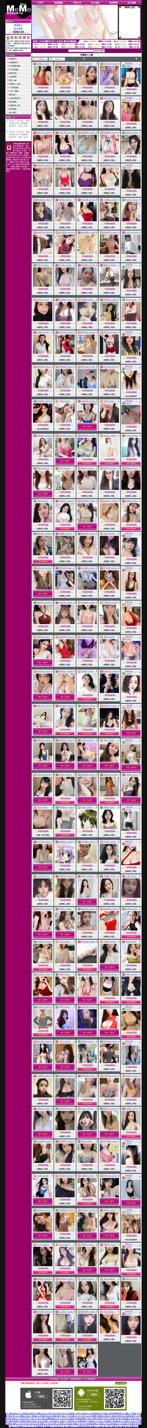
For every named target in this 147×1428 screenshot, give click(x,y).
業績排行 (13, 59)
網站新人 (13, 95)
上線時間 (13, 77)
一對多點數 (13, 87)
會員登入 (18, 25)
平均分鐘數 (13, 69)
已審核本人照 (14, 105)
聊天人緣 (13, 80)
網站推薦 (13, 102)
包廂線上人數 (14, 84)
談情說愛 (13, 109)
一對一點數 (13, 91)
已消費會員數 (14, 66)
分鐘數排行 (13, 62)
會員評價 (13, 73)
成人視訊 (13, 112)
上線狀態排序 (14, 98)
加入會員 (18, 28)
